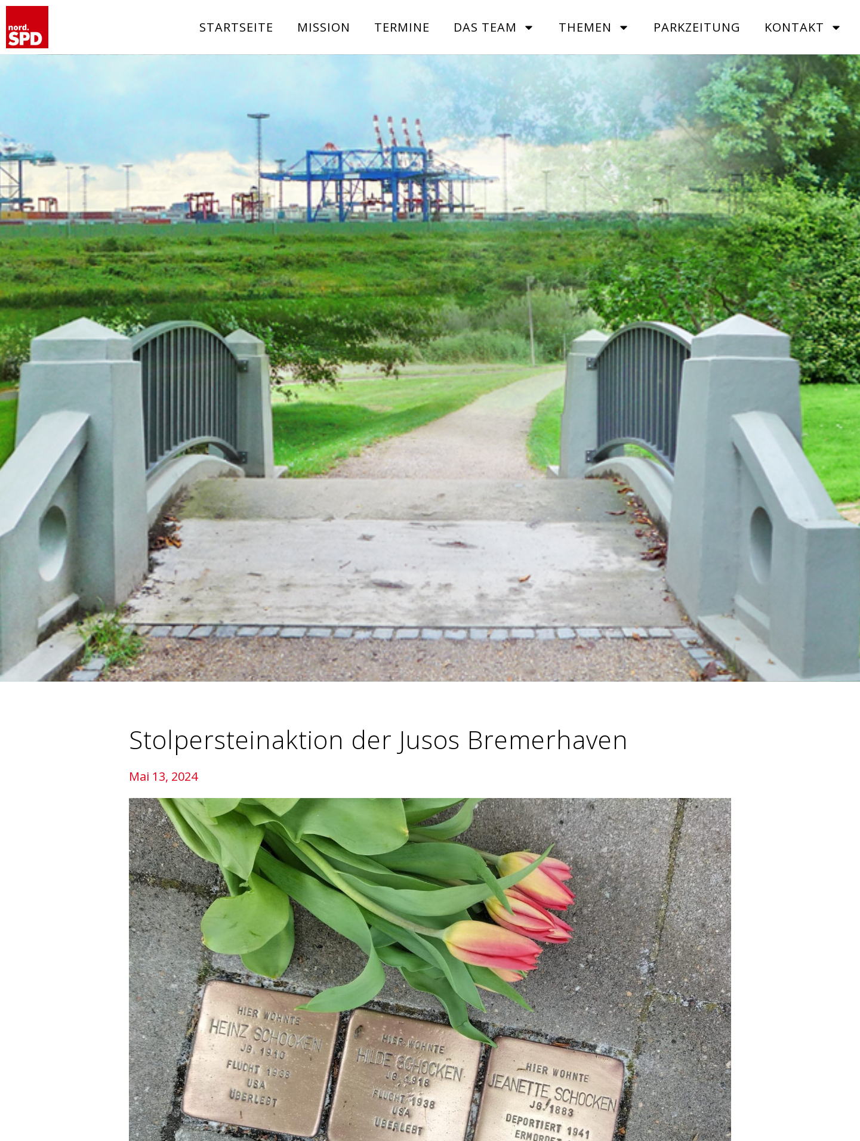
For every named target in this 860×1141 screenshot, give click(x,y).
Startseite (236, 27)
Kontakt (803, 27)
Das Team (494, 27)
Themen (594, 27)
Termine (402, 27)
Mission (323, 27)
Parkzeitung (697, 27)
